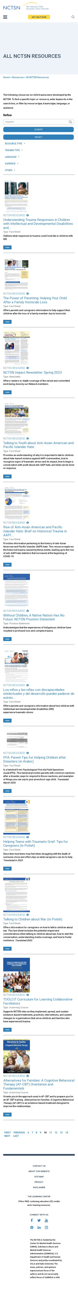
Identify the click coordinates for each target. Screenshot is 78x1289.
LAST (16, 1136)
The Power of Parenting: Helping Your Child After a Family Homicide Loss (35, 300)
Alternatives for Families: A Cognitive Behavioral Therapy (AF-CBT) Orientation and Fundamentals (38, 1084)
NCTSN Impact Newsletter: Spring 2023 (32, 372)
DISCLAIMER (39, 1187)
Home (6, 77)
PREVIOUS (19, 1132)
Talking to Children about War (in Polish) (32, 919)
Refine (7, 115)
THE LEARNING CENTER (39, 1196)
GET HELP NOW (39, 17)
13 (61, 1132)
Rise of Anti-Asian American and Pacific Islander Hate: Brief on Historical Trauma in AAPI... (35, 531)
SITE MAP (39, 1177)
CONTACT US (39, 1166)
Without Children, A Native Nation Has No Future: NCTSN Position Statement (34, 617)
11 (50, 1132)
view (7, 247)
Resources (18, 77)
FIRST (7, 1132)
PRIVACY (39, 1182)
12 (56, 1132)
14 (66, 1132)
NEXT (7, 1136)
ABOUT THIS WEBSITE (39, 1171)
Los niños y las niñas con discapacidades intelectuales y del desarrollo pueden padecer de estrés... (38, 694)
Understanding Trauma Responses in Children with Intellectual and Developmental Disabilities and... (38, 224)
